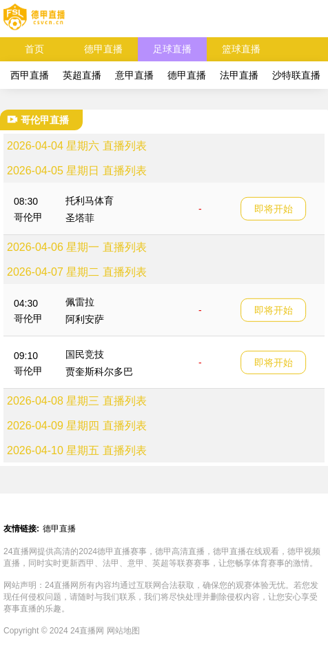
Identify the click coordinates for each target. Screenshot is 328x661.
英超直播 (82, 75)
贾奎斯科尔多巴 (99, 371)
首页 (34, 48)
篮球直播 (241, 48)
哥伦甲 (28, 217)
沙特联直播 (296, 75)
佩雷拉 (79, 301)
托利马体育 (89, 200)
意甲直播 (134, 75)
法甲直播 (239, 75)
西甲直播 (29, 75)
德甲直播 (103, 48)
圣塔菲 (79, 217)
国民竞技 (84, 354)
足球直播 (172, 48)
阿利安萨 (84, 319)
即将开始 (273, 208)
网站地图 (123, 630)
